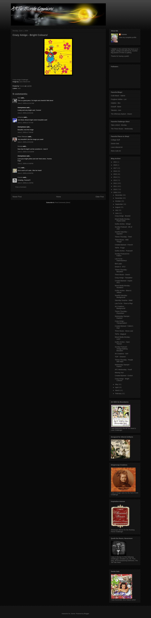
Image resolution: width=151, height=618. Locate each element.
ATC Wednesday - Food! (123, 369)
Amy (19, 167)
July (116, 210)
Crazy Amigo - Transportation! (121, 322)
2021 (115, 162)
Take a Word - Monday (119, 125)
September (119, 204)
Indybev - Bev (116, 103)
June (117, 213)
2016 (115, 171)
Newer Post (17, 197)
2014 (115, 177)
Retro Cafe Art (116, 151)
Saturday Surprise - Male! (124, 300)
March (117, 390)
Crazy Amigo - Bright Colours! (122, 379)
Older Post (100, 197)
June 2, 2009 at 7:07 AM (25, 122)
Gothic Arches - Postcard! (124, 251)
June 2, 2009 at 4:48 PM (25, 163)
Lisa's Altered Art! (24, 82)
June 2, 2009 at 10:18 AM (26, 152)
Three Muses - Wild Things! (121, 241)
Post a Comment (20, 187)
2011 (115, 186)
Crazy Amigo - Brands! (122, 216)
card (19, 88)
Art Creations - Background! (120, 307)
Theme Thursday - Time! (123, 237)
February (118, 393)
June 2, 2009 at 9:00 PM (25, 173)
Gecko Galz (115, 143)
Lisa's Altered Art (117, 147)
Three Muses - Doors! (122, 274)
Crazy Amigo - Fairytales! (123, 278)
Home (58, 197)
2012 (115, 183)
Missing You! (119, 372)
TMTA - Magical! (120, 334)
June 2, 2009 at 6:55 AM (25, 113)
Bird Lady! (118, 264)
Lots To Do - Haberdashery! (121, 260)
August (117, 207)
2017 (115, 168)
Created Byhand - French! (124, 245)
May (117, 384)
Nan (19, 98)
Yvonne (124, 34)
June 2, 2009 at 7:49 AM (25, 132)
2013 (115, 180)
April (117, 387)
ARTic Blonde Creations (32, 9)
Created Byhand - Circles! (124, 375)
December (119, 195)
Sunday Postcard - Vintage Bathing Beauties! (121, 349)
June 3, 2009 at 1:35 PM (25, 183)
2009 (115, 192)
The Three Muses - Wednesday (122, 129)
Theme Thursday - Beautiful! (121, 270)
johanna (20, 117)
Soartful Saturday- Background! (121, 296)
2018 (115, 165)
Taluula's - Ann (116, 110)
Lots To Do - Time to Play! (124, 303)
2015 (115, 174)
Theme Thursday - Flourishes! (121, 312)
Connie (20, 177)
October (118, 201)
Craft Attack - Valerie (118, 96)
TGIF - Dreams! (120, 357)
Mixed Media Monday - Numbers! (123, 286)
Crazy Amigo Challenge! (20, 80)
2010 (115, 189)
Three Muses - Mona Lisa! (124, 331)
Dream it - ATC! (120, 267)
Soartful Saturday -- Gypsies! (121, 233)
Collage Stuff (115, 140)
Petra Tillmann (23, 136)
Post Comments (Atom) (62, 202)
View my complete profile (127, 37)
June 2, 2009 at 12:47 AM (26, 103)
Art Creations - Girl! (121, 354)
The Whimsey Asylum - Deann (121, 114)
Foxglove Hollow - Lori (119, 99)
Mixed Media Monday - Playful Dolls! (123, 220)
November (119, 198)
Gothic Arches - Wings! (123, 224)
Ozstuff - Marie (116, 107)
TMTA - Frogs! (120, 248)
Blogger (86, 613)
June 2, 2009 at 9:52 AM (25, 142)
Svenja (20, 146)
